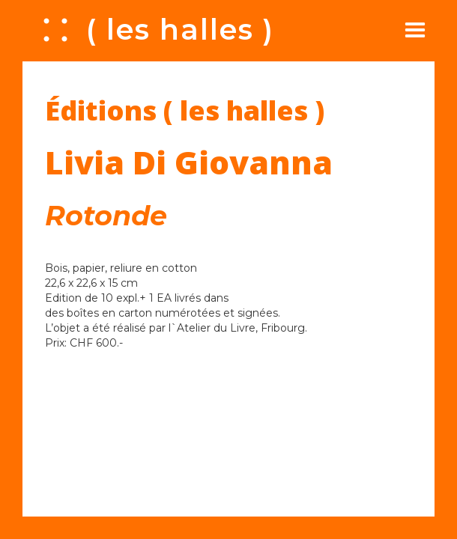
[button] (415, 30)
